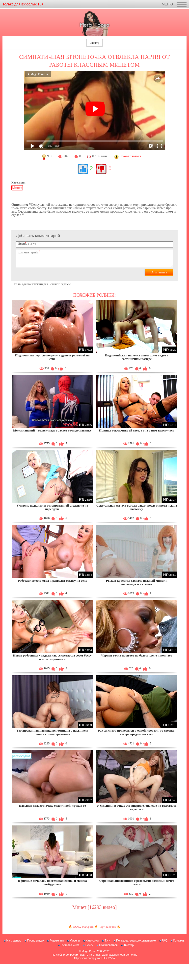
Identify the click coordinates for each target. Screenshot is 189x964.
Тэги (107, 940)
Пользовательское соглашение (136, 940)
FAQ (164, 940)
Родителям (56, 940)
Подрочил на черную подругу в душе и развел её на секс (52, 357)
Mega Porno (88, 951)
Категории (92, 940)
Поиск (89, 945)
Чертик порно (107, 926)
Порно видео (35, 940)
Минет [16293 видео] (94, 907)
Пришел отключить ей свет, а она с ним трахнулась (136, 430)
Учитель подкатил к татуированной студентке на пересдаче (52, 507)
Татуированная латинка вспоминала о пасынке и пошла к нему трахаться (52, 732)
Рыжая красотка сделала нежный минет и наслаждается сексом (136, 582)
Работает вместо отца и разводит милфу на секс (52, 580)
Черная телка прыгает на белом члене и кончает (136, 655)
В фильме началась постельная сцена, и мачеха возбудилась (52, 882)
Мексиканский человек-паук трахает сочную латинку (52, 430)
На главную (13, 940)
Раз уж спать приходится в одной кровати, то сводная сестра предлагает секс (136, 732)
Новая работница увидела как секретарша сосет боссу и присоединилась (52, 657)
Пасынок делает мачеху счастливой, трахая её (52, 805)
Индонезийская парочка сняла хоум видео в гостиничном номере (136, 357)
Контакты (179, 940)
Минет (17, 188)
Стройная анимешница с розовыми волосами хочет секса (136, 882)
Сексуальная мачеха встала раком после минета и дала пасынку (136, 507)
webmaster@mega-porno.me (119, 954)
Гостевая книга (70, 945)
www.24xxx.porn (83, 926)
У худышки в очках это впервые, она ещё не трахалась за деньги (137, 807)
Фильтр (94, 42)
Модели (75, 940)
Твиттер (129, 945)
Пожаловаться (108, 945)
